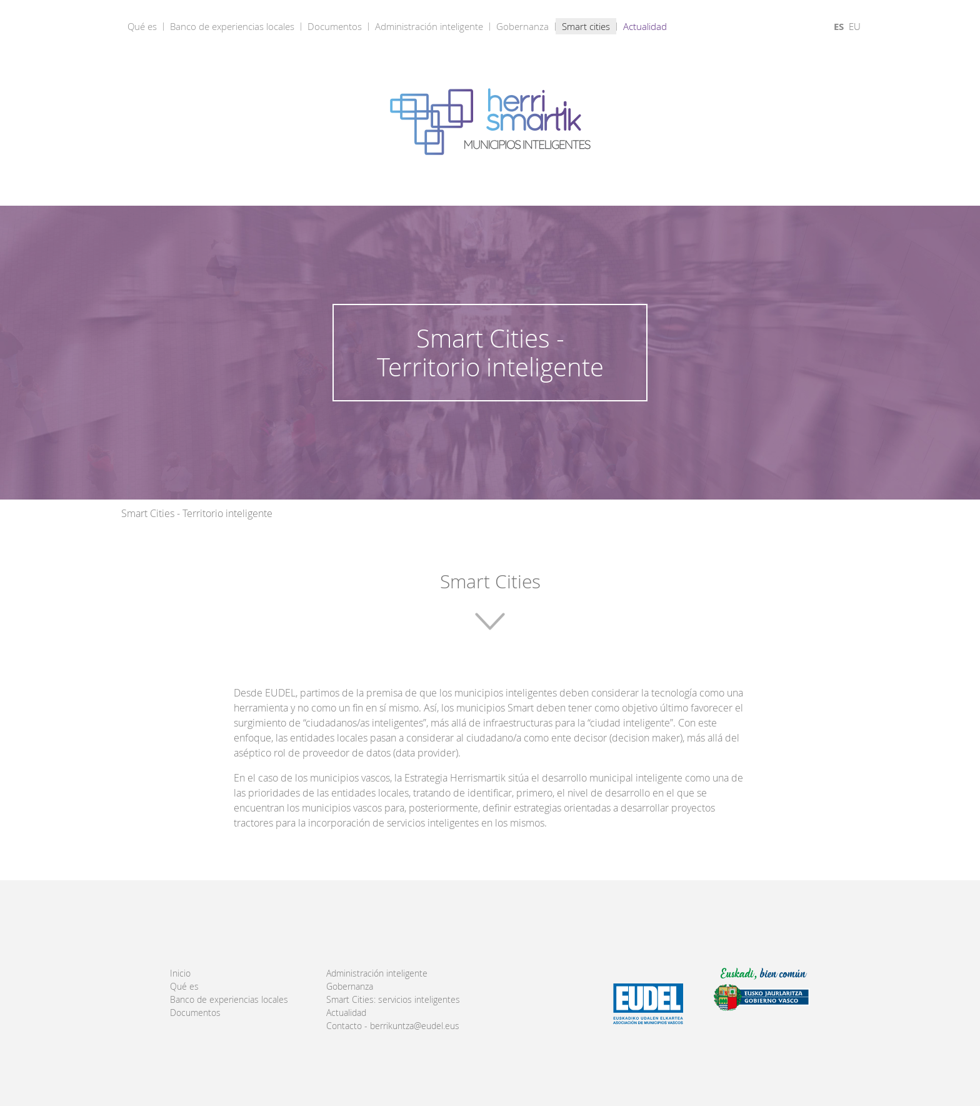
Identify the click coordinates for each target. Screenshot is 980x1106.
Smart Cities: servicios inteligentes (393, 1000)
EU (855, 26)
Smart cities (586, 26)
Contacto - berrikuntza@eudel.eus (392, 1026)
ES (839, 26)
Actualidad (645, 26)
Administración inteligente (429, 26)
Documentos (335, 26)
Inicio (180, 973)
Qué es (142, 26)
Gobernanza (522, 26)
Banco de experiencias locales (232, 26)
